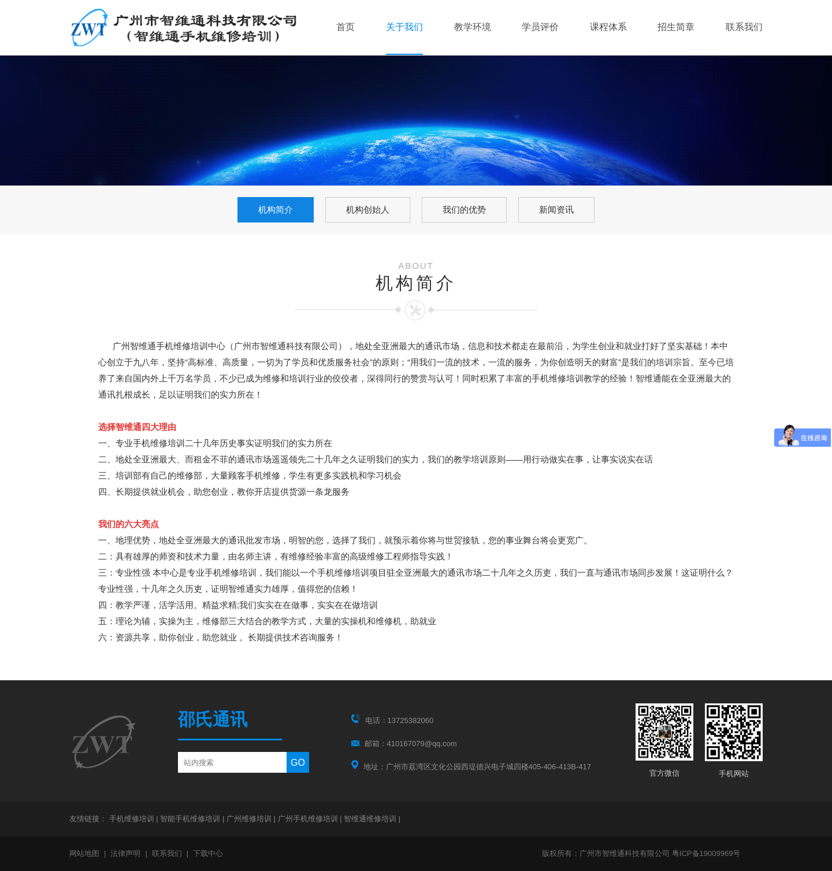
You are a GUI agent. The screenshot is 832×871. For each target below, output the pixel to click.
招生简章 (676, 27)
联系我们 (744, 27)
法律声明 (125, 853)
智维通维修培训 (371, 818)
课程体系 (608, 27)
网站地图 (84, 853)
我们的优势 (464, 209)
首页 (345, 27)
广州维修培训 (250, 818)
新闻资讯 (556, 209)
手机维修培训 (133, 818)
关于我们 (404, 27)
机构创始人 (367, 209)
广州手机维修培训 (309, 818)
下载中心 (208, 853)
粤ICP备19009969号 (706, 853)
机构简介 (275, 209)
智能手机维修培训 (191, 818)
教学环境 (472, 27)
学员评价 (540, 27)
